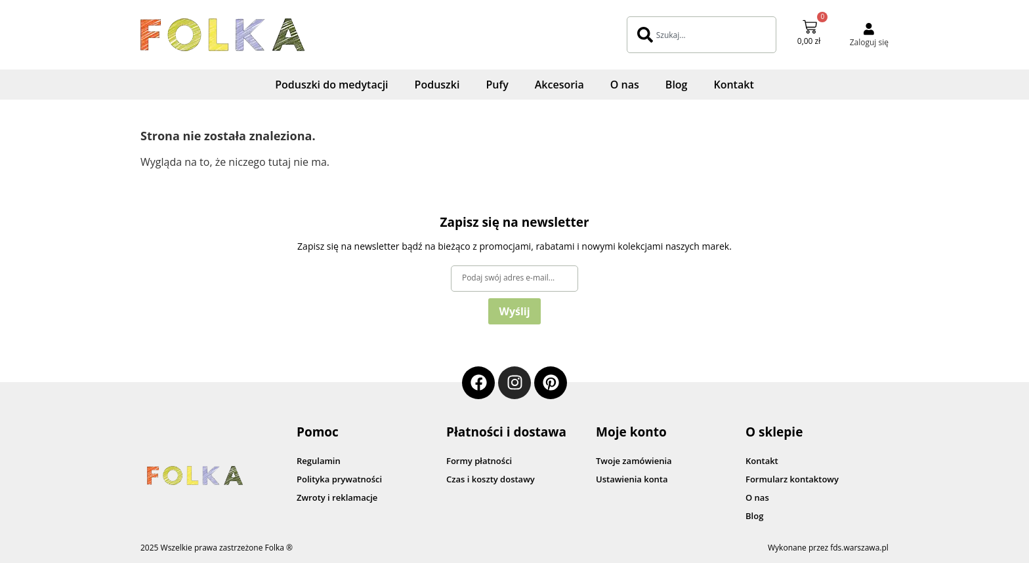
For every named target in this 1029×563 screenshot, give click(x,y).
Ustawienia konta (632, 479)
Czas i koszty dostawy (490, 479)
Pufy (497, 84)
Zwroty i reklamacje (337, 497)
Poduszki (437, 84)
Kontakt (733, 84)
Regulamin (319, 461)
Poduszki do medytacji (331, 84)
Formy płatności (479, 461)
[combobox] (701, 34)
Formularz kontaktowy (792, 479)
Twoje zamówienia (634, 461)
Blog (676, 84)
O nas (624, 84)
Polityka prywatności (339, 479)
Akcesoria (559, 84)
